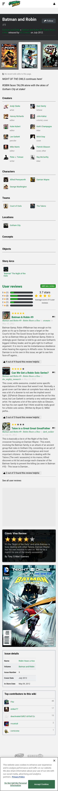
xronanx (46, 320)
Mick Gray (37, 137)
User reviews (12, 286)
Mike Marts (11, 147)
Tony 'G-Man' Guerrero (18, 556)
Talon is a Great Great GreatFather (31, 428)
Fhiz (29, 702)
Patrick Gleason (40, 147)
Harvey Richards (14, 116)
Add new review (48, 286)
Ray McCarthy (39, 157)
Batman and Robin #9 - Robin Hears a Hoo (21, 320)
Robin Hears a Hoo (27, 661)
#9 (4, 25)
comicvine (29, 731)
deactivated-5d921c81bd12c (29, 716)
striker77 (29, 709)
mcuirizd (29, 723)
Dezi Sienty (38, 106)
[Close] (54, 760)
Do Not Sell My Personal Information (15, 784)
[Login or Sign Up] (54, 4)
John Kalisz (38, 116)
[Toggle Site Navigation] (3, 4)
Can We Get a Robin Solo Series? (30, 372)
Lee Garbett (12, 137)
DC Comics (25, 32)
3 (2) (5, 299)
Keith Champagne (41, 126)
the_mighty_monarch (11, 379)
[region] (29, 774)
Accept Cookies (41, 784)
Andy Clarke (12, 106)
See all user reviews (11, 480)
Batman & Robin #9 (22, 317)
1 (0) (5, 305)
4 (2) (5, 296)
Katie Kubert (12, 126)
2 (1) (5, 302)
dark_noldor (48, 432)
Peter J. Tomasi (13, 157)
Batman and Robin (19, 19)
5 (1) (5, 292)
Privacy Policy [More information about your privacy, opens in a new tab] (18, 777)
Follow (48, 21)
